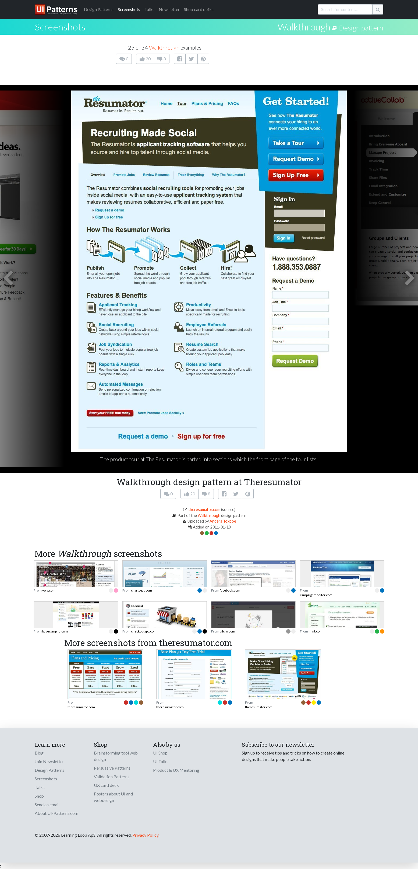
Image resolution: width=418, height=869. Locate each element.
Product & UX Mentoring (176, 770)
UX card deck (106, 785)
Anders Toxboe (223, 521)
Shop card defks (199, 9)
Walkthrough (304, 26)
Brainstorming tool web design (116, 756)
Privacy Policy (145, 834)
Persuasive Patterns (112, 767)
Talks (149, 9)
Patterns (99, 9)
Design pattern (361, 27)
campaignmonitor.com (316, 595)
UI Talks (160, 761)
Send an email (47, 804)
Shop (39, 795)
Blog (39, 752)
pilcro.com (227, 631)
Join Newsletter (49, 761)
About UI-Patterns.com (56, 813)
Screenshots (129, 9)
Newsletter (169, 9)
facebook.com (230, 590)
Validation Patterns (111, 776)
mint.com (316, 631)
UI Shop (160, 752)
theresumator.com (204, 509)
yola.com (48, 590)
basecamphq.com (55, 631)
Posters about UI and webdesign (113, 797)
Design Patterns (49, 770)
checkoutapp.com (144, 631)
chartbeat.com (141, 590)
